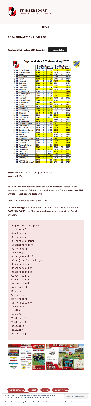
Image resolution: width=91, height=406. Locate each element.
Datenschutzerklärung (67, 402)
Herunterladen (58, 50)
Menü (45, 27)
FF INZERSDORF (33, 10)
